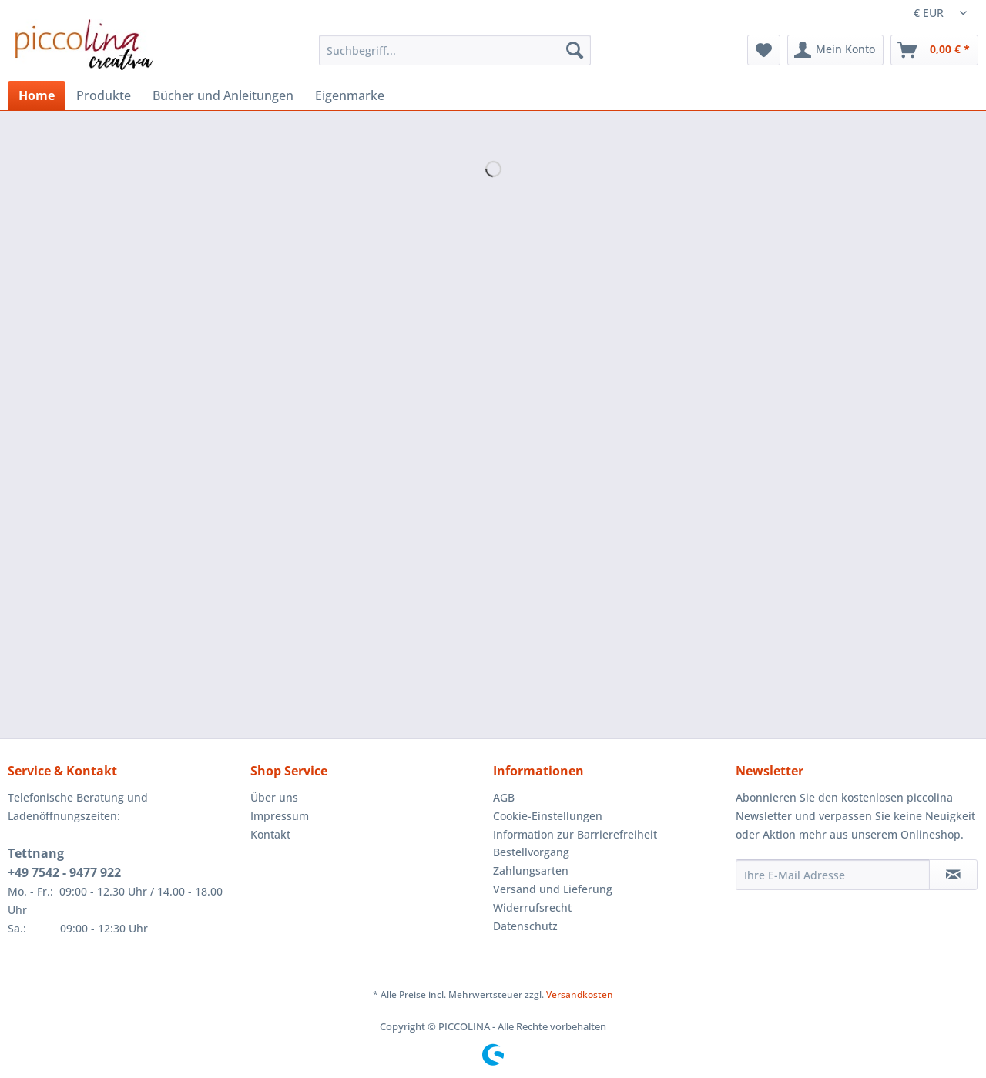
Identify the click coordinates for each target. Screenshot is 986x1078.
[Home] (36, 95)
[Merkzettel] (763, 50)
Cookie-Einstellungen (547, 815)
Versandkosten (579, 994)
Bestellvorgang (531, 852)
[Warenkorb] (934, 50)
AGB (504, 797)
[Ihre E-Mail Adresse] (833, 874)
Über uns (274, 797)
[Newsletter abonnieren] (953, 874)
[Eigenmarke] (349, 95)
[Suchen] (574, 50)
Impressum (279, 815)
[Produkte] (103, 95)
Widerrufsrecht (532, 907)
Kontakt (270, 834)
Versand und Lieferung (552, 889)
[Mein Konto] (835, 50)
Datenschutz (525, 926)
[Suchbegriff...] (455, 50)
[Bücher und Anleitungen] (223, 95)
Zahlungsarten (530, 870)
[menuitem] (455, 57)
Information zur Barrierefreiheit (575, 834)
